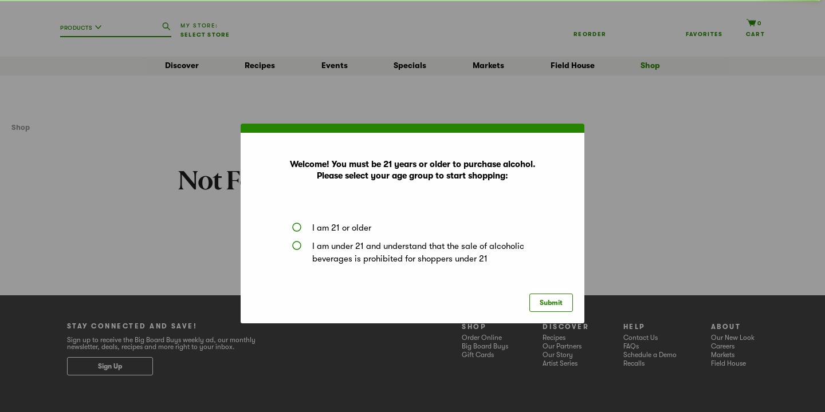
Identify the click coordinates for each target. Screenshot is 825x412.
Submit (551, 303)
